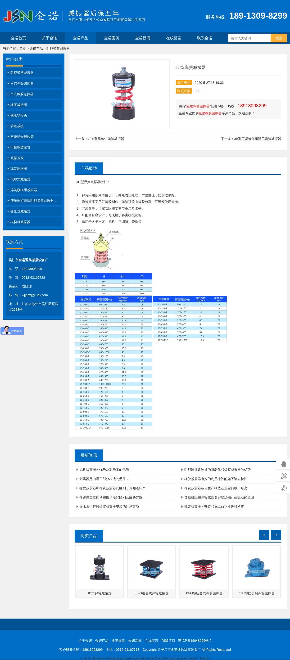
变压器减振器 (20, 211)
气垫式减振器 (20, 179)
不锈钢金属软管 (22, 137)
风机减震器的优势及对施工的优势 (104, 469)
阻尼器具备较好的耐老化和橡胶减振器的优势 (217, 469)
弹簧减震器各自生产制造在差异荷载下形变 (215, 488)
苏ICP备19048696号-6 (194, 640)
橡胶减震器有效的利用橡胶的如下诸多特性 (215, 479)
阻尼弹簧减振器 (58, 48)
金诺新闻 (142, 38)
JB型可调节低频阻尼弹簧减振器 (257, 139)
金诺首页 (18, 38)
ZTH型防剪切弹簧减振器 (106, 139)
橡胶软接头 (18, 115)
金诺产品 (80, 38)
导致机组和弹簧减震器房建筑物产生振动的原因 (219, 497)
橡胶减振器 (18, 105)
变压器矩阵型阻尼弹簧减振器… (33, 200)
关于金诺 (49, 38)
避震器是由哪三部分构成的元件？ (104, 479)
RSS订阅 (168, 640)
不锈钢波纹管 (20, 147)
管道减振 (17, 126)
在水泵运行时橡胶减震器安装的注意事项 (109, 506)
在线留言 (173, 38)
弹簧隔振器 (18, 169)
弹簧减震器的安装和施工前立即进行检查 (214, 506)
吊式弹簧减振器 (22, 83)
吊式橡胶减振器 (22, 94)
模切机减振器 (20, 222)
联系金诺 (204, 38)
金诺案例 (111, 38)
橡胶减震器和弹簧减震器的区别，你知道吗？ (112, 488)
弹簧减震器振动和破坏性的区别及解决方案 (110, 497)
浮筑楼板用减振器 (23, 190)
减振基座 (17, 158)
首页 (22, 48)
